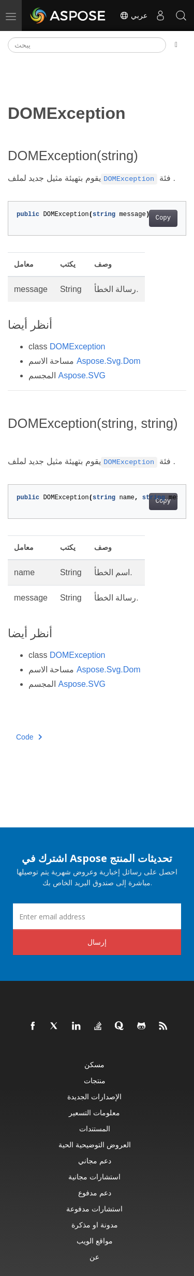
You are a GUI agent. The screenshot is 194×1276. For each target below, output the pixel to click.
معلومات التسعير (94, 1112)
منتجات (95, 1080)
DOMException (78, 346)
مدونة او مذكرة (94, 1224)
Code (29, 737)
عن (94, 1257)
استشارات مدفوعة (94, 1208)
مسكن (94, 1064)
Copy (163, 218)
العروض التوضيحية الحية (94, 1144)
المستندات (94, 1128)
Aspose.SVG (82, 375)
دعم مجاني (94, 1160)
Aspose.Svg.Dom (109, 361)
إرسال (97, 942)
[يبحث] (87, 45)
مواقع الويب (95, 1241)
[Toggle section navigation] (176, 45)
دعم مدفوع (94, 1192)
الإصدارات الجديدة (94, 1096)
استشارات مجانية (94, 1176)
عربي (133, 15)
